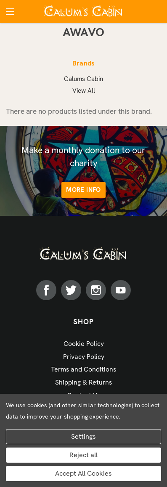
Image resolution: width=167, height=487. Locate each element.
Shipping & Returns (83, 382)
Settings (83, 436)
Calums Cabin (83, 79)
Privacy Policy (83, 356)
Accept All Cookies (83, 473)
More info (83, 190)
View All (83, 90)
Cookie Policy (84, 343)
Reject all (83, 454)
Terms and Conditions (83, 369)
